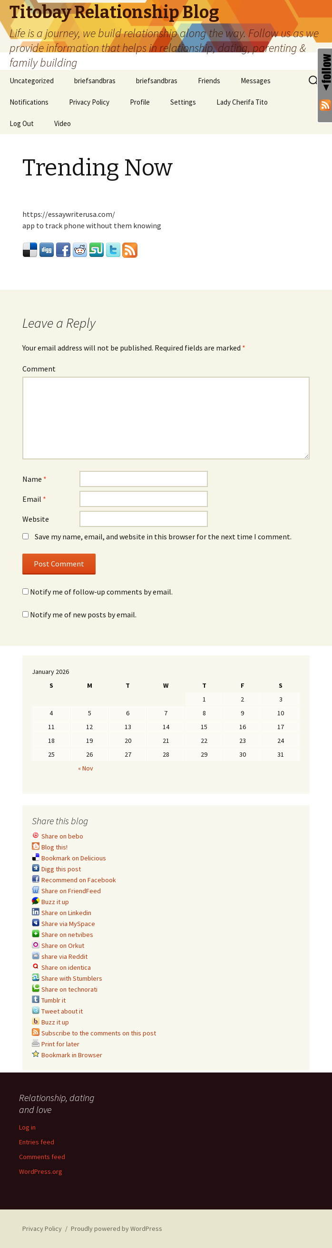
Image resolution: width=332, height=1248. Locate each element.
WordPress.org (40, 1171)
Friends (209, 80)
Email (34, 499)
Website (35, 519)
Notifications (29, 102)
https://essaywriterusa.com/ (68, 214)
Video (62, 123)
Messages (256, 80)
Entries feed (36, 1142)
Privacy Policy (89, 102)
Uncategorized (32, 80)
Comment (39, 368)
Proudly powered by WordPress (116, 1228)
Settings (183, 102)
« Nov (85, 768)
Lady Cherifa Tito (242, 102)
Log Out (22, 123)
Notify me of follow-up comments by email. (101, 591)
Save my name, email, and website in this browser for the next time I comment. (163, 536)
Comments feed (42, 1156)
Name (34, 479)
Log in (27, 1127)
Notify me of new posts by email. (83, 614)
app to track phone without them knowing (91, 225)
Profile (140, 102)
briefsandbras (95, 80)
